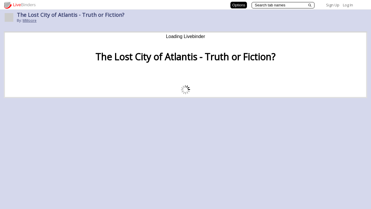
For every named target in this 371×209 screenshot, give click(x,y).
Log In (348, 5)
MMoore (30, 20)
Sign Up (332, 5)
